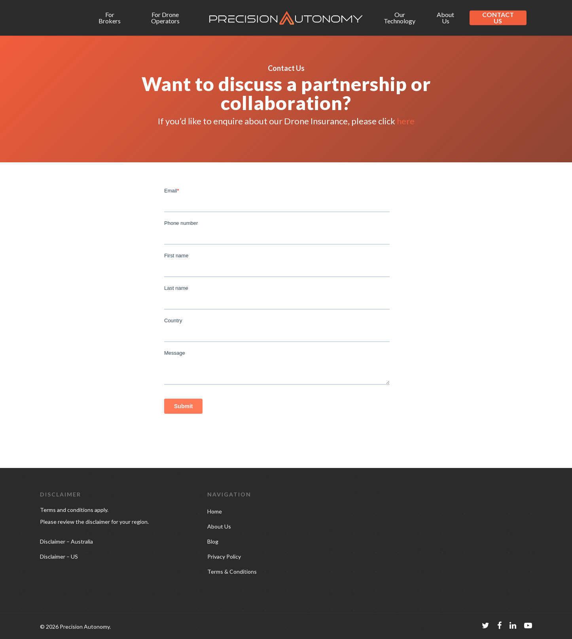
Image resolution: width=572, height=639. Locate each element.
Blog (212, 541)
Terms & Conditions (232, 571)
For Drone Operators (165, 17)
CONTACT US (498, 17)
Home (214, 511)
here (406, 121)
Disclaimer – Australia (66, 541)
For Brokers (109, 17)
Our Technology (399, 17)
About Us (445, 17)
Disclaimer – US (59, 556)
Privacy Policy (224, 556)
